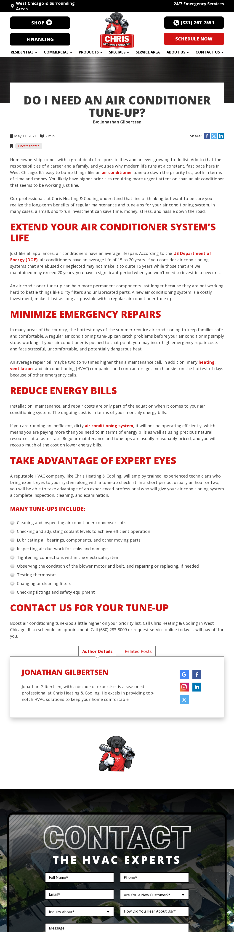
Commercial (56, 52)
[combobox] (154, 894)
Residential (22, 52)
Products (89, 52)
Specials (117, 52)
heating (207, 362)
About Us (176, 52)
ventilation (21, 368)
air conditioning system (109, 425)
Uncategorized (29, 146)
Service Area (148, 52)
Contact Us (208, 52)
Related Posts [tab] (138, 651)
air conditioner (117, 172)
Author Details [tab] (97, 651)
